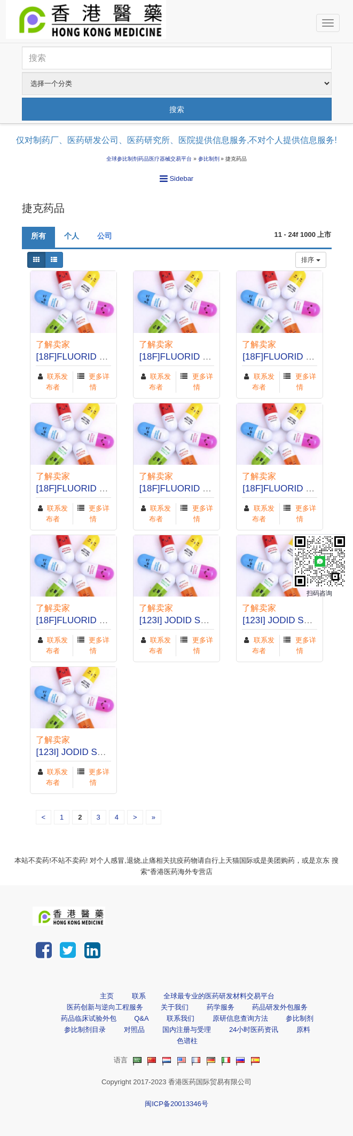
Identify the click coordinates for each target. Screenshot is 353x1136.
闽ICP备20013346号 (176, 1104)
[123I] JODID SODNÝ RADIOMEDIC (213, 620)
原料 (303, 1030)
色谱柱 (187, 1041)
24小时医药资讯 (253, 1030)
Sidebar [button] (176, 178)
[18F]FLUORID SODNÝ (84, 357)
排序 (310, 260)
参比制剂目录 (85, 1030)
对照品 (134, 1030)
